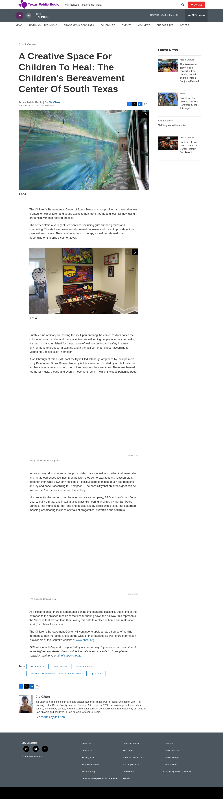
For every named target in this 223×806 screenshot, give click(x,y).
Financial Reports (130, 751)
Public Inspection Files (133, 764)
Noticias (35, 32)
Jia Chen (54, 109)
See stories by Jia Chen (50, 724)
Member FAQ (128, 778)
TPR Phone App (171, 764)
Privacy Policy (88, 778)
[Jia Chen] (26, 711)
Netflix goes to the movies (172, 132)
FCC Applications (130, 771)
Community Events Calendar (177, 778)
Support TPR (165, 32)
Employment (88, 764)
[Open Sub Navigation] (25, 32)
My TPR (184, 32)
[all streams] (196, 22)
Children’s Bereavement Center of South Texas (56, 680)
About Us (86, 751)
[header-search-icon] (184, 8)
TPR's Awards (170, 771)
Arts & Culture (27, 51)
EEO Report (128, 757)
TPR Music (50, 32)
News (19, 32)
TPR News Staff (171, 757)
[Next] (145, 202)
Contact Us (87, 757)
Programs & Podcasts (79, 32)
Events (127, 32)
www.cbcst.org (85, 646)
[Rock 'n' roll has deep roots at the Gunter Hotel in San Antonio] (168, 150)
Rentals (126, 785)
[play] (19, 22)
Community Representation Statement (100, 785)
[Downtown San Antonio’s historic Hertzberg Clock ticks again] (168, 106)
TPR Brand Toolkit (90, 771)
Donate (199, 8)
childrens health (85, 673)
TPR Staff (168, 751)
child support (61, 673)
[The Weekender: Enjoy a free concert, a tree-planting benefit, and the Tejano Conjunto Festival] (168, 72)
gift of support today (69, 662)
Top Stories (96, 680)
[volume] (28, 22)
